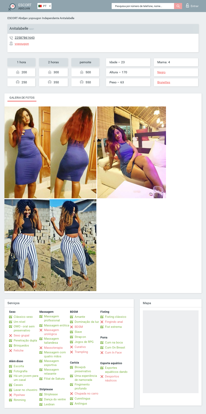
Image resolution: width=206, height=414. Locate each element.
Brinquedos (21, 345)
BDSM (79, 327)
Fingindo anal (114, 322)
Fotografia (20, 371)
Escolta (19, 366)
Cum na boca (114, 342)
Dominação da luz (87, 322)
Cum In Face (113, 352)
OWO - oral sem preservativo (24, 328)
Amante (80, 317)
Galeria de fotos (21, 97)
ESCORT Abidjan (17, 18)
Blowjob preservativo (83, 369)
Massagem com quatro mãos (55, 354)
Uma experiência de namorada (86, 378)
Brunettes (163, 82)
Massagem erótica (56, 325)
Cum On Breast (115, 347)
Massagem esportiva (51, 363)
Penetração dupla (25, 340)
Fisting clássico (115, 317)
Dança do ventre (55, 399)
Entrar (192, 5)
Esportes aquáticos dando (116, 370)
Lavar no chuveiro (25, 390)
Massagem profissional (52, 318)
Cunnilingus (82, 398)
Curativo (80, 347)
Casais (18, 385)
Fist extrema (113, 327)
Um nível (19, 322)
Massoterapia (53, 348)
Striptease (51, 394)
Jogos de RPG (84, 342)
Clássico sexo (23, 317)
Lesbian (49, 404)
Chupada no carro (86, 393)
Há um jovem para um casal (26, 378)
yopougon (35, 18)
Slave (78, 332)
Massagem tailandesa (51, 340)
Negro (161, 72)
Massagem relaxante (51, 371)
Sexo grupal (21, 335)
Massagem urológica (51, 332)
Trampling (81, 352)
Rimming (20, 400)
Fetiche (19, 350)
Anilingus (81, 403)
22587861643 (25, 38)
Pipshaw (19, 395)
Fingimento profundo (82, 386)
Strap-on (80, 337)
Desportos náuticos (112, 378)
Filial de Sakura (54, 378)
